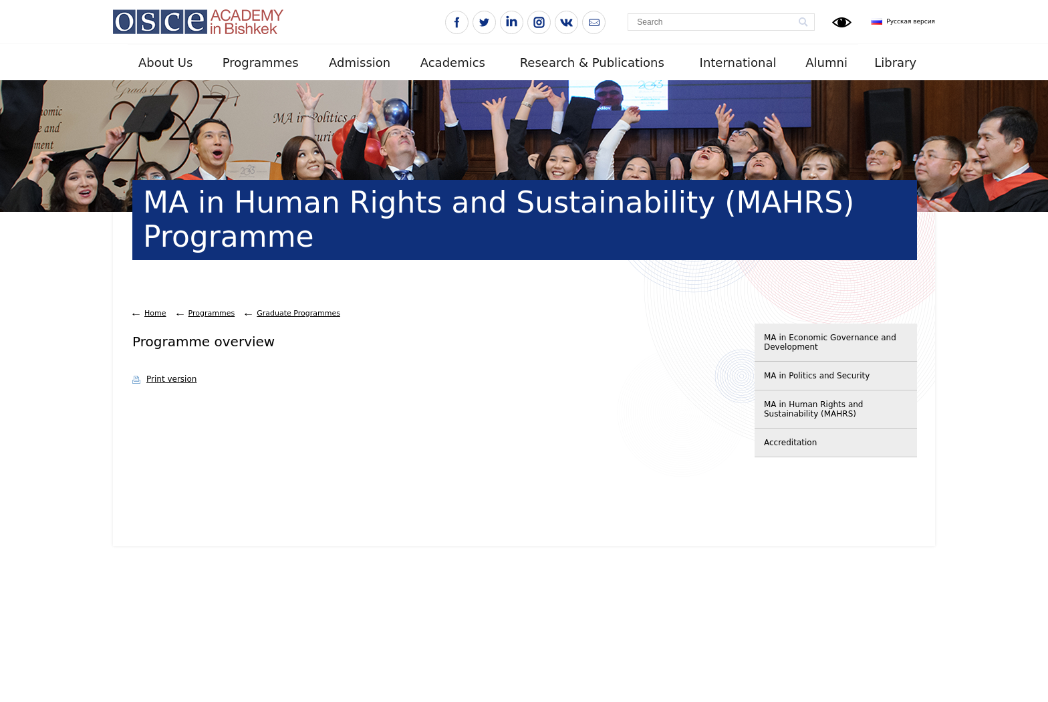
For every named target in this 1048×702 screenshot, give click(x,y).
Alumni (826, 62)
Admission (359, 62)
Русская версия (910, 21)
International (738, 62)
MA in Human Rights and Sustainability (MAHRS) (813, 409)
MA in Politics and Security (817, 375)
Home (155, 313)
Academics (452, 62)
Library (895, 62)
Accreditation (790, 442)
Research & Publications (592, 62)
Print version (171, 379)
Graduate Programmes (298, 313)
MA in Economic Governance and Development (830, 342)
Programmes (261, 62)
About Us (165, 62)
